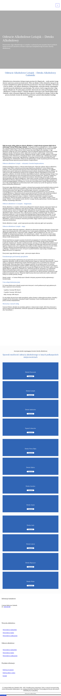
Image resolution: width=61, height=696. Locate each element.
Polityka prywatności (8, 670)
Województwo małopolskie (10, 629)
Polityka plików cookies (9, 673)
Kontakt (5, 676)
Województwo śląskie (8, 632)
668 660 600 (7, 607)
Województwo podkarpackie (10, 635)
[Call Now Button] (3, 695)
